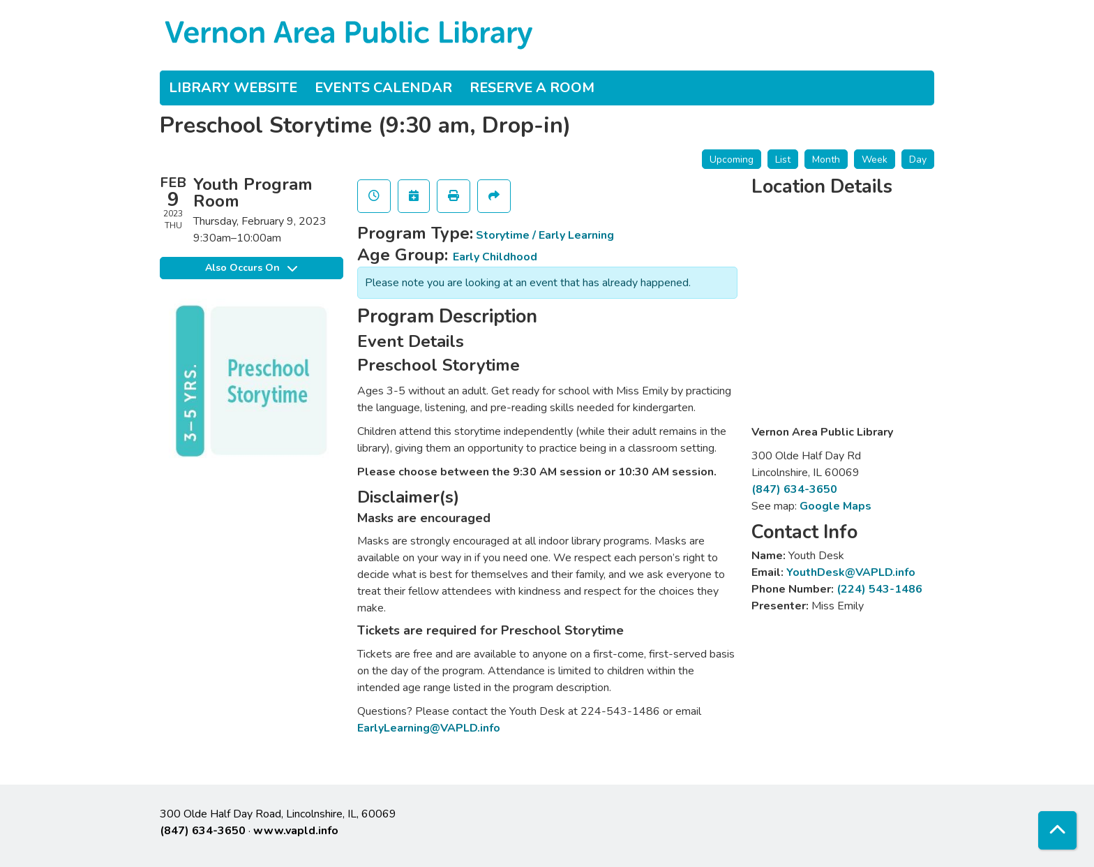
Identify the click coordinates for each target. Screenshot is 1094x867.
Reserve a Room (532, 87)
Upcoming (732, 159)
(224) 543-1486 (879, 589)
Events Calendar (383, 87)
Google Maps (835, 506)
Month (826, 159)
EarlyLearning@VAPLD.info (428, 728)
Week (874, 159)
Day (918, 159)
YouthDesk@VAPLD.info (850, 572)
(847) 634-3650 (794, 489)
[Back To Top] (1057, 830)
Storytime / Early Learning (545, 235)
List (782, 159)
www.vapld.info (295, 830)
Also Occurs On (251, 267)
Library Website (233, 87)
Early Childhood (495, 257)
